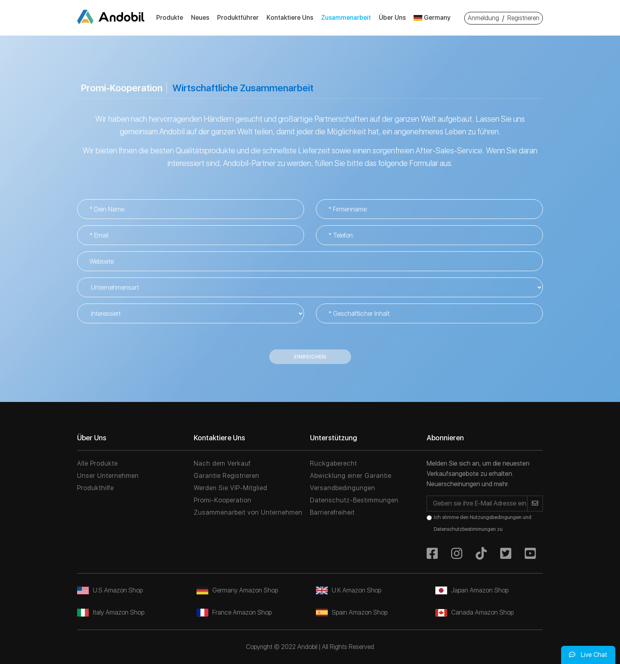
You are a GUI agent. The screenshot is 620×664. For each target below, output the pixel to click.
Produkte (169, 17)
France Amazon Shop (234, 612)
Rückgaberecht (333, 463)
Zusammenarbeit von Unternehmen (248, 512)
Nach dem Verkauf (222, 463)
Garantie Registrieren (226, 475)
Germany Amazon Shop (237, 590)
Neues (200, 17)
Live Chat (588, 654)
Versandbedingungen (342, 488)
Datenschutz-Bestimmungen (354, 500)
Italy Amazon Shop (110, 612)
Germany (432, 17)
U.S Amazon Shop (110, 590)
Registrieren (523, 18)
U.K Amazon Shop (348, 590)
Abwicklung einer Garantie (350, 475)
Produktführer (238, 17)
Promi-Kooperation (122, 88)
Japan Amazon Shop (471, 590)
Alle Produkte (97, 463)
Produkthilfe (95, 488)
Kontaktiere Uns (290, 17)
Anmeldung (483, 18)
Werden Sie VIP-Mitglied (230, 488)
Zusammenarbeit (346, 17)
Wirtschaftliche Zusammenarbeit (243, 88)
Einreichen (310, 357)
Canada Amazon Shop (474, 612)
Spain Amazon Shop (352, 612)
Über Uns (392, 17)
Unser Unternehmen (108, 475)
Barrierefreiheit (332, 512)
